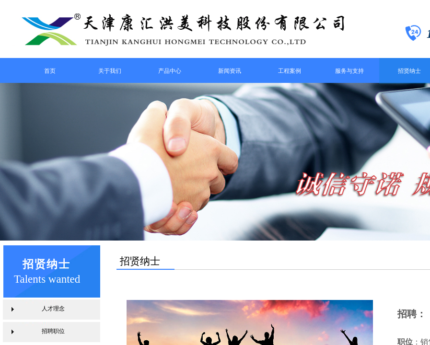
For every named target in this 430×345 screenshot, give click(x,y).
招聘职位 (53, 331)
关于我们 (109, 71)
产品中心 (169, 71)
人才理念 (53, 308)
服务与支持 (349, 71)
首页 (50, 71)
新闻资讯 (229, 71)
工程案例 (289, 71)
